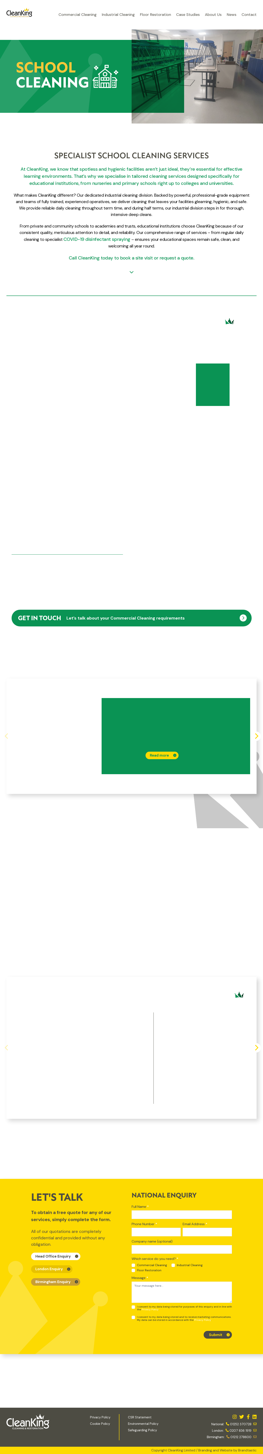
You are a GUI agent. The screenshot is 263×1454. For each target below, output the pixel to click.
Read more (159, 755)
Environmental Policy (143, 1424)
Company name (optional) (152, 1241)
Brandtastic (247, 1450)
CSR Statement (140, 1417)
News (231, 14)
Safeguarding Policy (143, 1430)
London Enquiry (49, 1269)
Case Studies (188, 14)
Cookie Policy (100, 1424)
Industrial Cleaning (118, 14)
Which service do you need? (155, 1258)
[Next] (256, 736)
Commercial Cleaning (78, 14)
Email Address (195, 1224)
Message (140, 1278)
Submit (215, 1334)
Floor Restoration (155, 14)
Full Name (140, 1206)
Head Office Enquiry (53, 1256)
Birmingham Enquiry (53, 1281)
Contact (249, 14)
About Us (213, 14)
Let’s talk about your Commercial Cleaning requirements (101, 618)
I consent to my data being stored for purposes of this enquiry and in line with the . (182, 1308)
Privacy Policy (150, 1309)
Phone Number (144, 1224)
